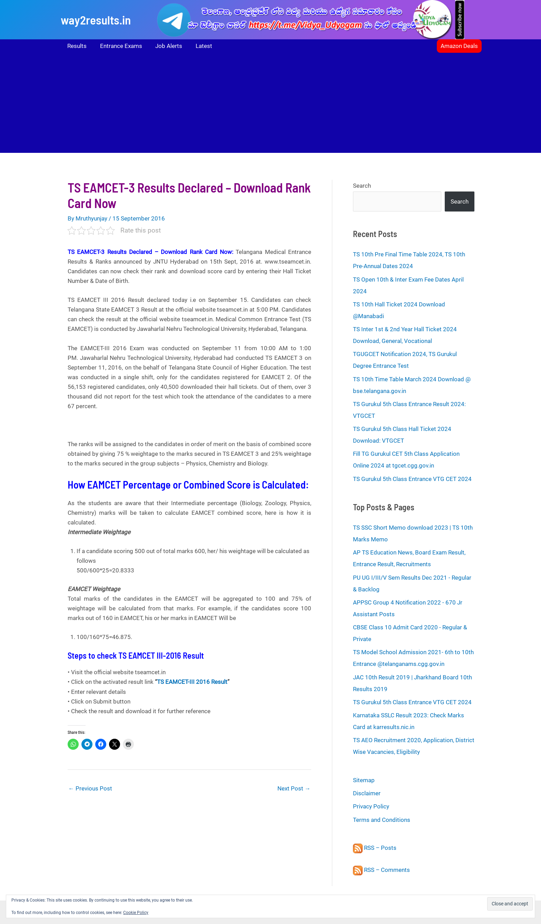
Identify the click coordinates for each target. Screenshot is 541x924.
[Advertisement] (270, 104)
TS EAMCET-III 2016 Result (192, 681)
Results (76, 45)
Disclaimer (367, 793)
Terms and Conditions (381, 819)
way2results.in (96, 19)
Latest (198, 45)
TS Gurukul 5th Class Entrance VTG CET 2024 (412, 478)
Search (362, 185)
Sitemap (364, 780)
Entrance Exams (119, 45)
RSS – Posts (374, 847)
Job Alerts (164, 45)
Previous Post (90, 788)
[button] (459, 46)
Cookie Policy (135, 912)
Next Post (294, 788)
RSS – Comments (381, 869)
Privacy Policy (371, 806)
